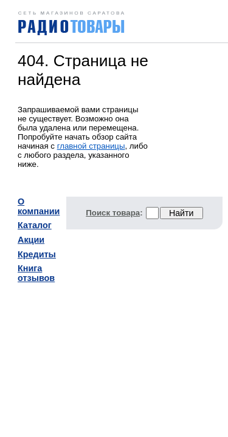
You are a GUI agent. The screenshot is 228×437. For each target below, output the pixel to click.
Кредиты (37, 254)
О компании (39, 206)
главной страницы (91, 146)
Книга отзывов (36, 273)
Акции (31, 240)
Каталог (35, 225)
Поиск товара (113, 212)
